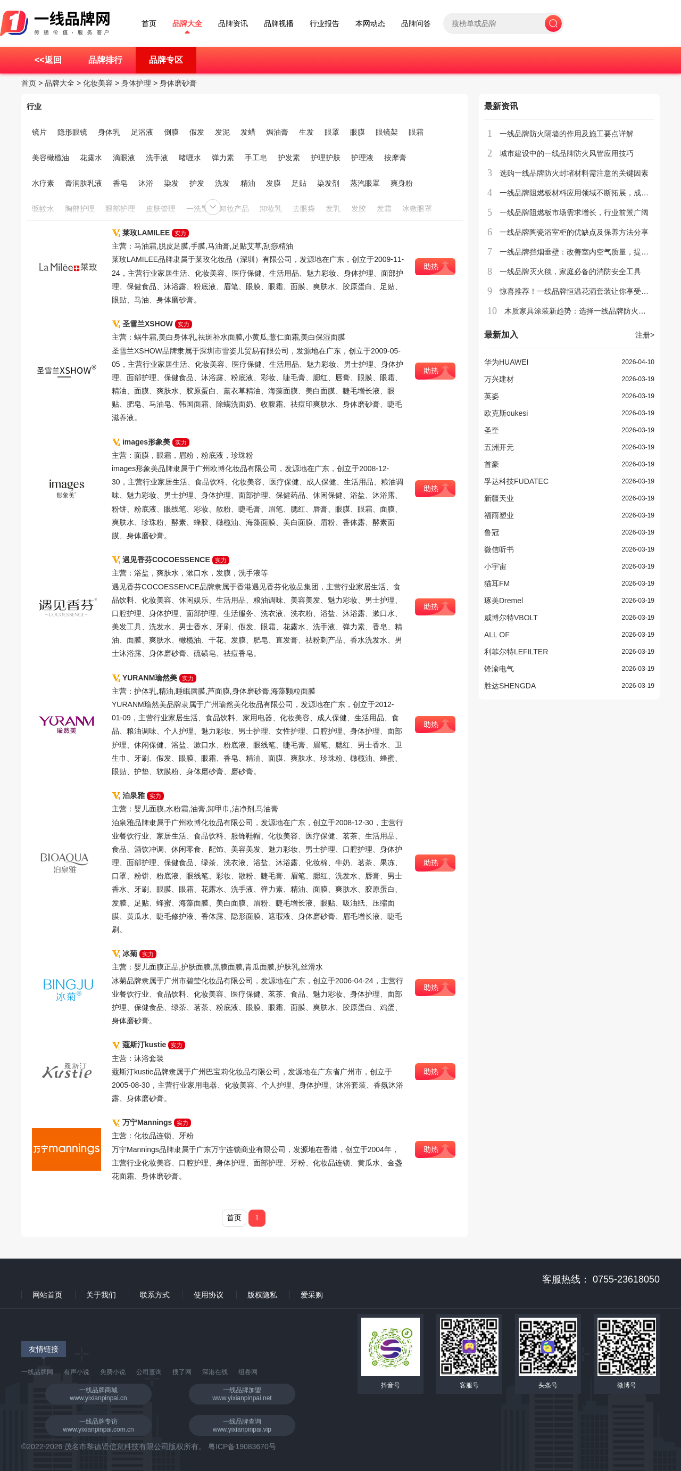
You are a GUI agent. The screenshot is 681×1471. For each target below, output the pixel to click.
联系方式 (155, 1295)
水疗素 (43, 183)
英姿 (491, 396)
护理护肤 (325, 157)
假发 (196, 132)
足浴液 (142, 132)
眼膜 (357, 132)
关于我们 (101, 1295)
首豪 (491, 464)
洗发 (222, 183)
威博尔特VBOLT (511, 617)
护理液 (362, 157)
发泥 (222, 132)
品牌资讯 (233, 23)
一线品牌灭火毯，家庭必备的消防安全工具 (570, 271)
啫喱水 (190, 157)
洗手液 (157, 157)
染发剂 (328, 183)
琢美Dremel (503, 600)
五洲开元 (499, 447)
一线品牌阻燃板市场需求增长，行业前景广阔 (574, 212)
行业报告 (324, 23)
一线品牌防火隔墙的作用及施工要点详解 (567, 133)
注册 (644, 335)
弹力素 (223, 157)
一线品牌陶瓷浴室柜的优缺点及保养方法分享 (574, 232)
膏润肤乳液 (83, 183)
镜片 (39, 132)
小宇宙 (495, 566)
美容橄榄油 (50, 157)
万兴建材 (499, 379)
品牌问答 (416, 23)
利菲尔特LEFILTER (516, 651)
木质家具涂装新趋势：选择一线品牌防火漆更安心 (586, 311)
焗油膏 (277, 132)
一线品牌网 (37, 1372)
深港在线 (215, 1372)
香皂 (120, 183)
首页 (149, 23)
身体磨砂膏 (178, 83)
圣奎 (491, 430)
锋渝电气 (499, 668)
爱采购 (312, 1295)
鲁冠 (491, 532)
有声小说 (76, 1372)
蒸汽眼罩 (365, 183)
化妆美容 (98, 83)
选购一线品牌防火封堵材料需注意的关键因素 (574, 173)
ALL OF (497, 634)
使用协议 (208, 1295)
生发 (306, 132)
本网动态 (370, 23)
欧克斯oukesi (506, 413)
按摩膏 (395, 157)
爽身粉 (402, 183)
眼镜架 (387, 132)
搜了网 (182, 1372)
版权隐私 (262, 1295)
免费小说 (113, 1372)
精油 (247, 183)
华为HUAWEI (506, 362)
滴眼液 (124, 157)
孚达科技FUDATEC (516, 481)
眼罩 (332, 132)
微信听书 (499, 549)
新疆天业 (499, 498)
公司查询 (149, 1372)
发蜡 (247, 132)
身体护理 (136, 83)
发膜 (273, 183)
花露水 (91, 157)
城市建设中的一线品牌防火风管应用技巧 (567, 153)
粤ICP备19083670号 (242, 1446)
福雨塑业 (499, 515)
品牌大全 (187, 23)
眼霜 (416, 132)
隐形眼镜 (72, 132)
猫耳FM (497, 583)
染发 (171, 183)
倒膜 (171, 132)
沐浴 (145, 183)
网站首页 (47, 1295)
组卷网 (248, 1372)
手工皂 (256, 157)
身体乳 (109, 132)
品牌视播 (279, 23)
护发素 (289, 157)
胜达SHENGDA (510, 685)
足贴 (299, 183)
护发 (196, 183)
